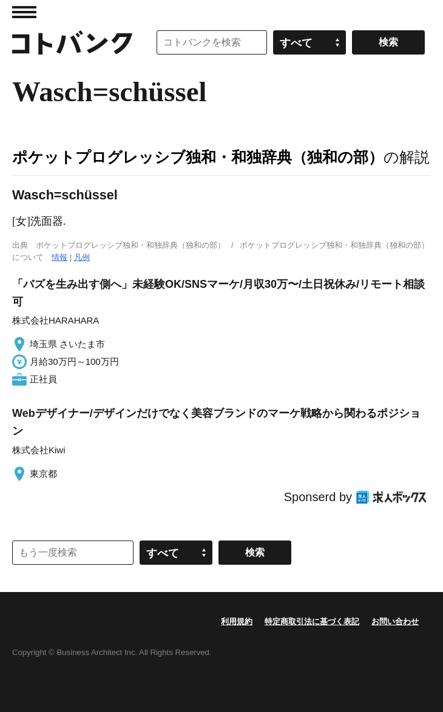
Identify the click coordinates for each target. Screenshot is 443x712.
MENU (24, 12)
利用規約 (236, 621)
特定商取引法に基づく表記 (312, 621)
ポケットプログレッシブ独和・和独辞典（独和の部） (198, 156)
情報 (59, 257)
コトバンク (72, 42)
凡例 (82, 257)
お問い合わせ (395, 621)
